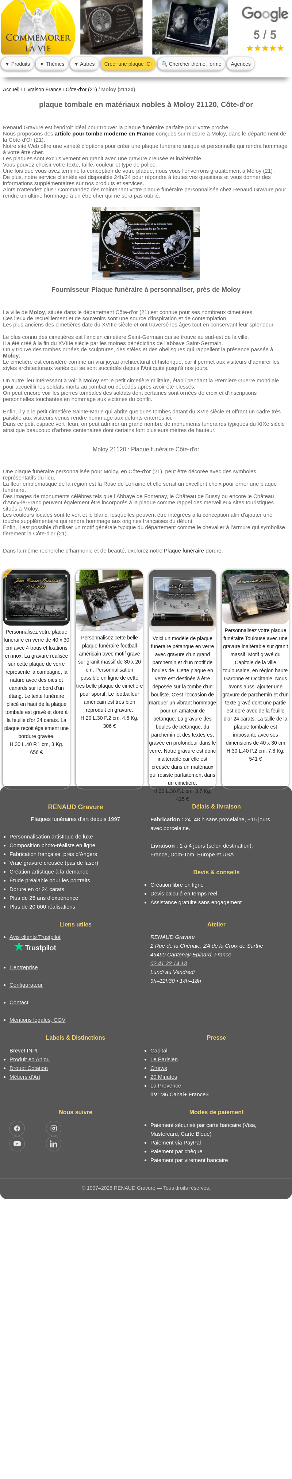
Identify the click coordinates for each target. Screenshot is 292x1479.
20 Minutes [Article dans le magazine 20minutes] (163, 1077)
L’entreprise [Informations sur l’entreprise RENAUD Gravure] (23, 967)
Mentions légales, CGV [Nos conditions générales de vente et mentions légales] (37, 1020)
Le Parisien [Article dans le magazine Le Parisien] (164, 1059)
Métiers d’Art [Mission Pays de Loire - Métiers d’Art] (24, 1077)
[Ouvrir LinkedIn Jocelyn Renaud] (53, 1143)
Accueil (11, 89)
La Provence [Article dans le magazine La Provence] (165, 1085)
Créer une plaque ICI (128, 64)
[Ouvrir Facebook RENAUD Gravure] (17, 1128)
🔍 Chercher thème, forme (191, 64)
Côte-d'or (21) (81, 89)
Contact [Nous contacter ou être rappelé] (18, 1002)
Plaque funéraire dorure (193, 550)
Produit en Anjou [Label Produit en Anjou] (29, 1059)
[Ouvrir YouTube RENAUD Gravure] (17, 1143)
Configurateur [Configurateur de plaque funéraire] (26, 985)
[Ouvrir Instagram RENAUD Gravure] (53, 1128)
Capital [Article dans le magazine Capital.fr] (159, 1050)
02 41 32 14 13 (168, 963)
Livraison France (43, 89)
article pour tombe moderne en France (104, 133)
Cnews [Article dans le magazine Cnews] (158, 1068)
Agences (240, 64)
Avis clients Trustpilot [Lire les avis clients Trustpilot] (35, 937)
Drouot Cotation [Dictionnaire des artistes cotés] (28, 1068)
